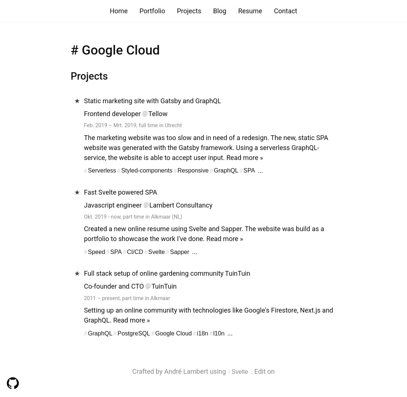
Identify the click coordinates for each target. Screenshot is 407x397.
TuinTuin (163, 286)
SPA (249, 170)
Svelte (156, 251)
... (260, 170)
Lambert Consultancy (181, 205)
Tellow (158, 114)
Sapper (179, 251)
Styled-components (146, 170)
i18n (202, 333)
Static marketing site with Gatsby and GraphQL (152, 101)
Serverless (102, 170)
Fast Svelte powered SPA (120, 192)
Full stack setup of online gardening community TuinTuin (167, 273)
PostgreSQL (134, 333)
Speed (96, 251)
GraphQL (226, 170)
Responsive (193, 170)
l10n (219, 333)
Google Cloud (173, 333)
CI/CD (135, 251)
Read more (243, 157)
